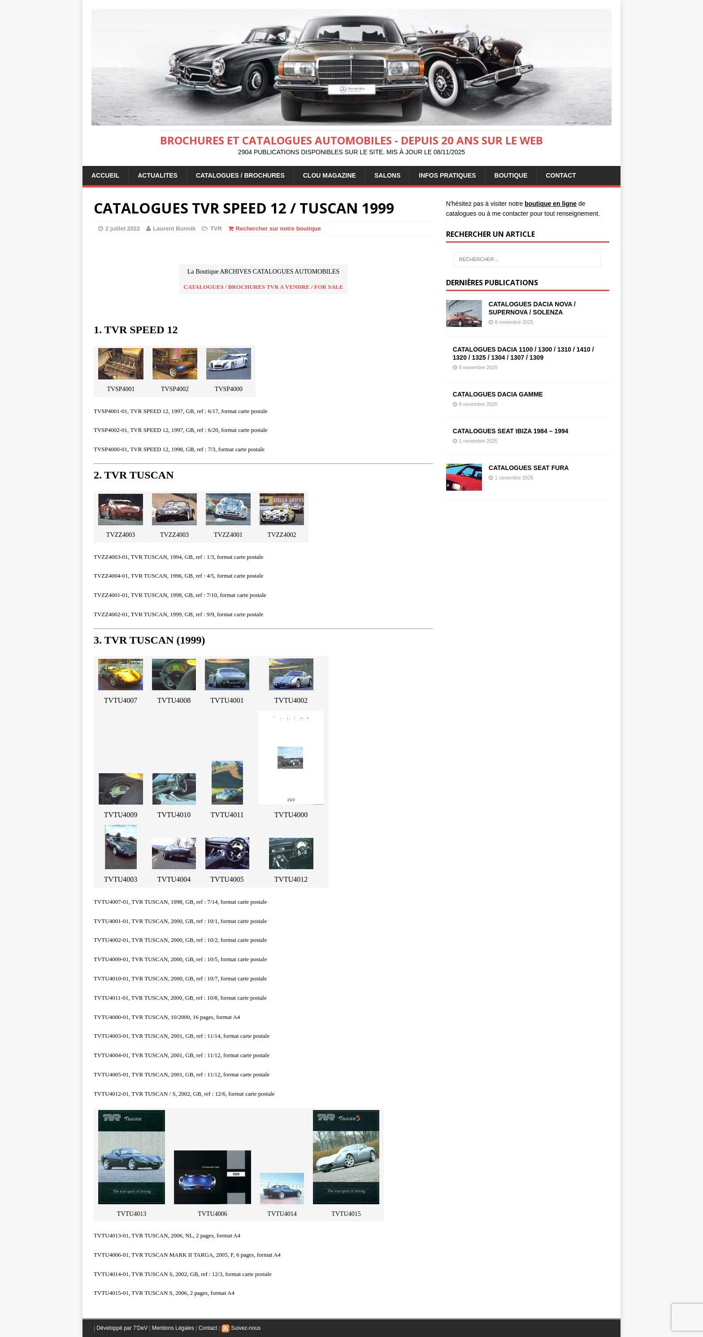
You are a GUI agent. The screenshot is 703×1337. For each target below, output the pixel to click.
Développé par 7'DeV (122, 1328)
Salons (387, 175)
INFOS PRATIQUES (447, 175)
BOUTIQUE (511, 175)
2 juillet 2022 (122, 228)
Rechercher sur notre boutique (278, 228)
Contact (208, 1328)
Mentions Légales (173, 1328)
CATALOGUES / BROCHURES (240, 175)
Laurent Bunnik (174, 228)
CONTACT (561, 175)
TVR (216, 228)
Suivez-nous (240, 1328)
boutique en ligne (551, 203)
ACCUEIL (105, 175)
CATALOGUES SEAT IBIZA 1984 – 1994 (510, 431)
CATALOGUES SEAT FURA (529, 467)
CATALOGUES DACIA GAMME (498, 394)
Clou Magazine (329, 175)
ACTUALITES (158, 175)
